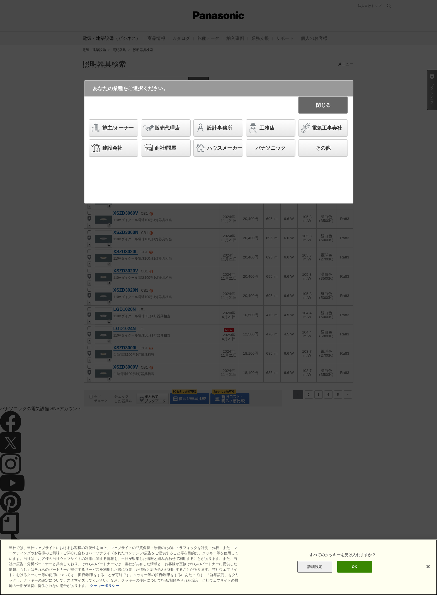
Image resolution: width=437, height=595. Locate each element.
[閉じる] (428, 567)
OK (354, 567)
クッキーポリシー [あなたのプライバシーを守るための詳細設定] (104, 586)
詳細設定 (314, 567)
